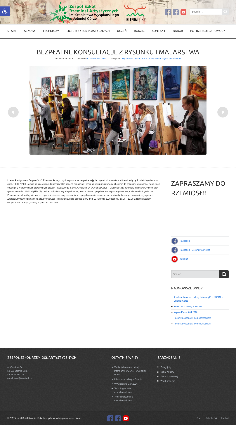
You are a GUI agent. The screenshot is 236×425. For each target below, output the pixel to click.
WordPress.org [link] (167, 381)
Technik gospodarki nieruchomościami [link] (192, 318)
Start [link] (12, 30)
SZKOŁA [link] (29, 30)
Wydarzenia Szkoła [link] (171, 58)
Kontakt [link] (159, 30)
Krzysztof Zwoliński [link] (96, 58)
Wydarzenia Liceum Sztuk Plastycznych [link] (141, 58)
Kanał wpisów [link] (167, 372)
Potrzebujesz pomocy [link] (207, 30)
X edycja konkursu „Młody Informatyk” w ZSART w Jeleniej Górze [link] (130, 371)
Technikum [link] (51, 30)
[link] (5, 11)
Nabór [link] (178, 30)
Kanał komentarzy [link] (169, 376)
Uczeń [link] (122, 30)
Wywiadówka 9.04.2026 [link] (185, 312)
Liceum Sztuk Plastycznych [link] (88, 30)
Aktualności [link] (211, 418)
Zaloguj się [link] (165, 367)
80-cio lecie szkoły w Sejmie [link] (188, 306)
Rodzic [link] (139, 30)
